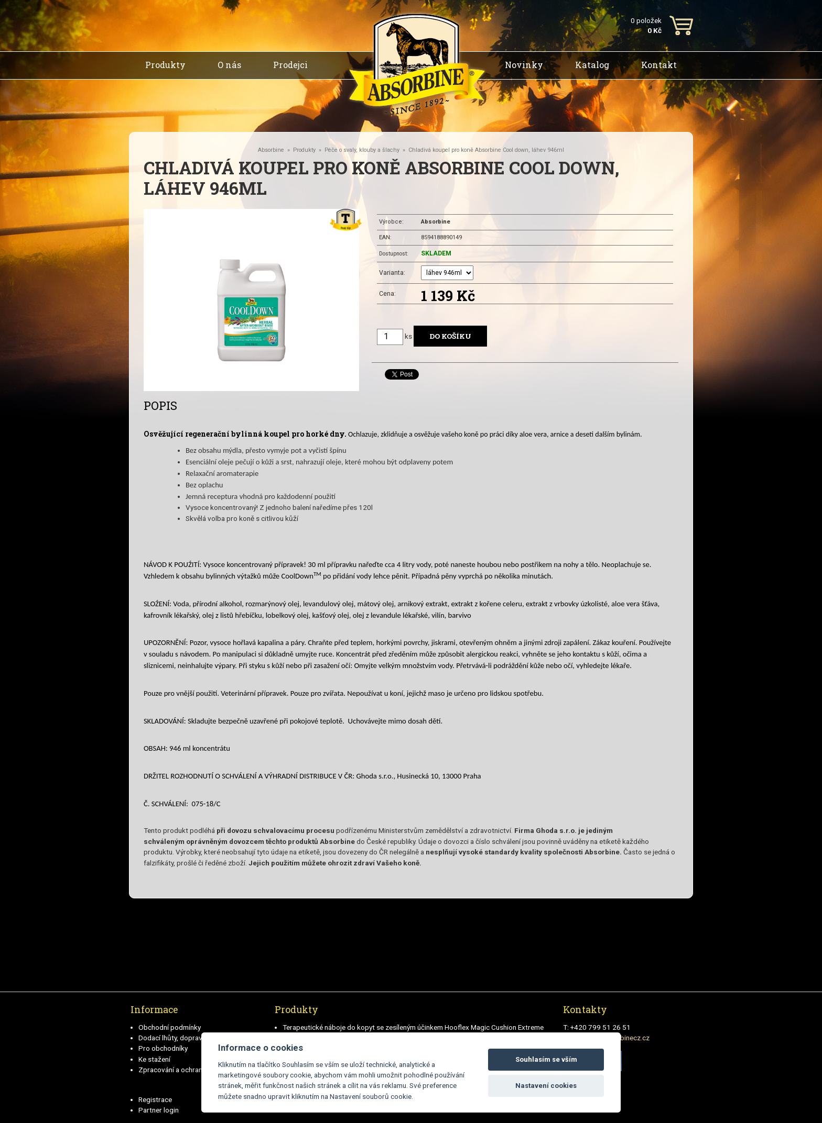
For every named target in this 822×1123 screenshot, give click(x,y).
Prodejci (290, 64)
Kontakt (659, 64)
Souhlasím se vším (546, 1059)
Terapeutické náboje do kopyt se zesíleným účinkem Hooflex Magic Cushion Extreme (413, 1027)
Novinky (524, 64)
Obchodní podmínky (169, 1027)
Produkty (165, 64)
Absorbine (271, 150)
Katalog (592, 64)
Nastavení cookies (546, 1085)
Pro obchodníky (163, 1048)
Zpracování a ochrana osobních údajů (196, 1069)
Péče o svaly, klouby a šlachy (362, 150)
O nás (229, 64)
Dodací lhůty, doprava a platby (185, 1037)
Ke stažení (154, 1059)
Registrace (155, 1099)
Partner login (158, 1110)
